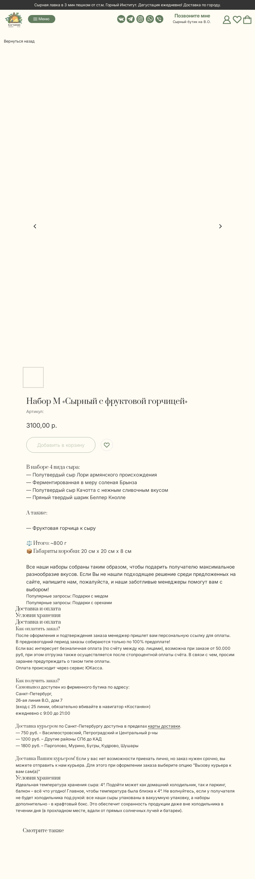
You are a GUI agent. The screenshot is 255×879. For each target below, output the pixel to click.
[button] (188, 16)
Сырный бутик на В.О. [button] (192, 22)
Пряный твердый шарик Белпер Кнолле (79, 497)
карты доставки (164, 726)
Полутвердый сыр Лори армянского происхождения (95, 475)
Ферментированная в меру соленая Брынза (85, 482)
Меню (43, 18)
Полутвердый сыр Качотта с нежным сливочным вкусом (100, 490)
